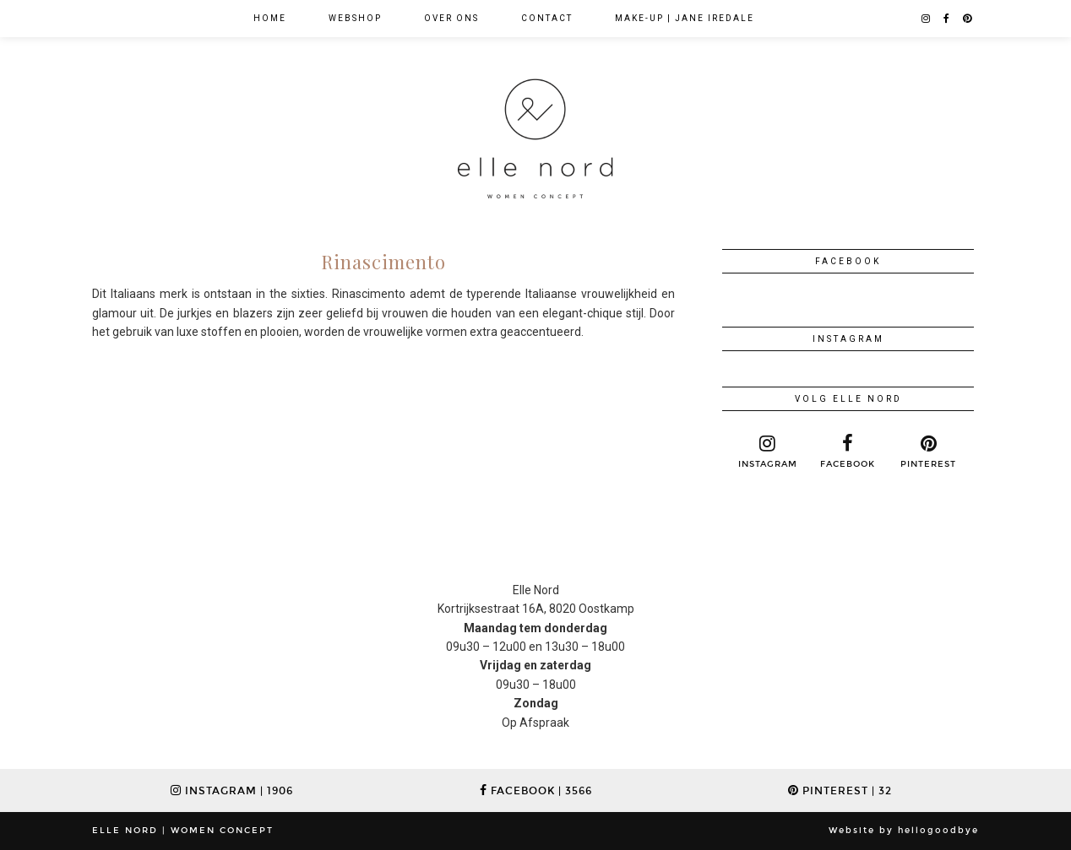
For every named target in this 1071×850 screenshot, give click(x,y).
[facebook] (947, 18)
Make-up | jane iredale (684, 18)
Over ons (451, 18)
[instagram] (926, 18)
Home (269, 18)
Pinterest (840, 791)
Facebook (536, 791)
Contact (547, 18)
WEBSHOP (355, 18)
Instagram (232, 791)
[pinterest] (968, 18)
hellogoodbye (938, 831)
